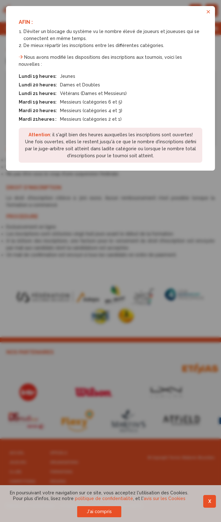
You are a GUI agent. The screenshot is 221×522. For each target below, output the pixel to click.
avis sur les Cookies (164, 498)
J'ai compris (99, 511)
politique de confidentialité (104, 498)
